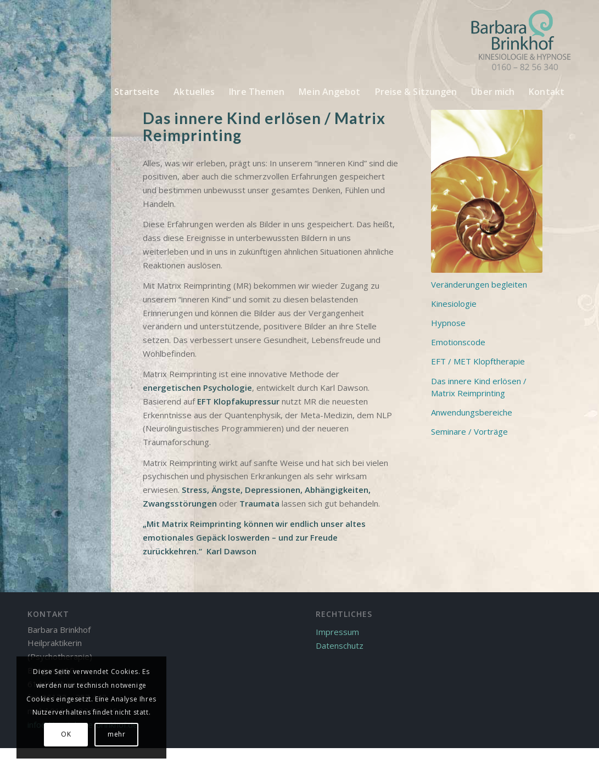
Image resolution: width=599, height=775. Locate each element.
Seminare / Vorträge (469, 431)
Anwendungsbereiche (471, 412)
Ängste (225, 489)
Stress (194, 489)
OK (66, 734)
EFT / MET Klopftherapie (478, 361)
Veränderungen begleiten (479, 284)
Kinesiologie (454, 303)
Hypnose (448, 322)
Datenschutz (339, 645)
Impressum (337, 631)
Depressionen (272, 489)
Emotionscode (458, 341)
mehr (116, 734)
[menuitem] (136, 91)
